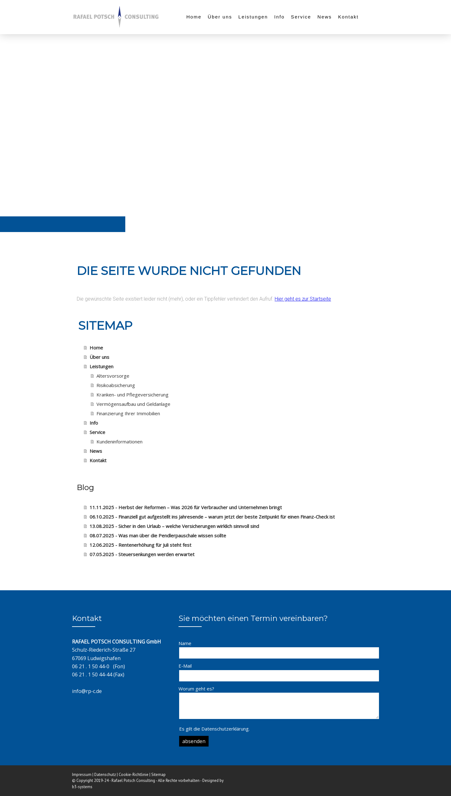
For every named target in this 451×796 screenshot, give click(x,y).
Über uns (220, 16)
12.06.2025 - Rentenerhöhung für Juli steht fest (140, 545)
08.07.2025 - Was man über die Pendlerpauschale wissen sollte (158, 535)
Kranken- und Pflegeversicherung (132, 394)
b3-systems (82, 786)
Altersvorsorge (112, 376)
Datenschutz (105, 774)
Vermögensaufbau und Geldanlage (133, 404)
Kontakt (348, 16)
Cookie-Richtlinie (133, 774)
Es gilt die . (214, 729)
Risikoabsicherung (115, 385)
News (325, 16)
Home (193, 16)
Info (279, 16)
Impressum (81, 774)
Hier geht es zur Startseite (303, 299)
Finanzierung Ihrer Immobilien (128, 413)
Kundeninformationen (119, 441)
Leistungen (253, 16)
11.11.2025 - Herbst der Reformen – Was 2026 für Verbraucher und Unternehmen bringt (186, 507)
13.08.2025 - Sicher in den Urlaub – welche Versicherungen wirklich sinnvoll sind (174, 526)
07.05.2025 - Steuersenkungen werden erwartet (142, 554)
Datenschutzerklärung (225, 729)
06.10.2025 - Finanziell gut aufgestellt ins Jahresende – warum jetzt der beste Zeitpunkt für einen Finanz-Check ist (212, 517)
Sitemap (158, 774)
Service (301, 16)
